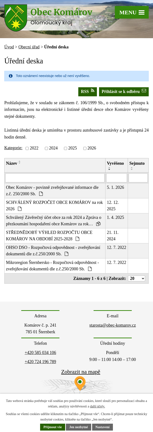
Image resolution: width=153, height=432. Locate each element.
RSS (87, 91)
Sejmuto (137, 163)
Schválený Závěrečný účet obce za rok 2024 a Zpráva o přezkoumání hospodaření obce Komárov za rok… (53, 220)
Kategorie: (13, 147)
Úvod (9, 47)
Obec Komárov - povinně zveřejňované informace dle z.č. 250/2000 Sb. (52, 190)
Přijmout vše (52, 427)
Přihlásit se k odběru (124, 91)
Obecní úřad (28, 47)
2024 (53, 148)
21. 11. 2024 (113, 235)
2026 (91, 148)
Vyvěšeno (115, 163)
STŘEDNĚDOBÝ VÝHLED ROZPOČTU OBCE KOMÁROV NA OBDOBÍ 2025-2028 (49, 235)
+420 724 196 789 (40, 361)
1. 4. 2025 (115, 217)
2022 (34, 148)
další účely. (97, 406)
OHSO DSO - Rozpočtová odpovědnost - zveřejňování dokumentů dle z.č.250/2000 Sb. (53, 250)
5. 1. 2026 (115, 187)
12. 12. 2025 (113, 205)
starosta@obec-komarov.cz (112, 325)
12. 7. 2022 (116, 247)
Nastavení (102, 427)
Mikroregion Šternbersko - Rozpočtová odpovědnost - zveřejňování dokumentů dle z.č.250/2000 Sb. (52, 265)
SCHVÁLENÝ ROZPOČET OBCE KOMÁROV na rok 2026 (54, 205)
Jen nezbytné (78, 427)
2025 (72, 148)
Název (11, 163)
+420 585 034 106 (40, 352)
